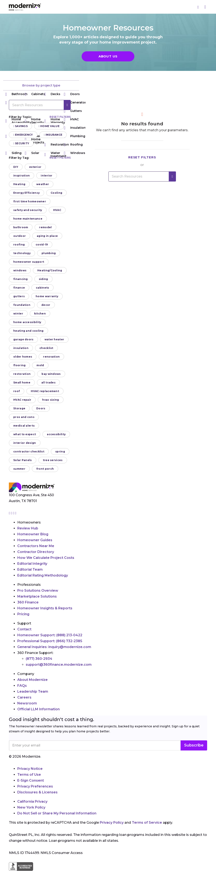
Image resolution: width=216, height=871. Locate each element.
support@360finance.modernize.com (59, 665)
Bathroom (16, 94)
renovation (51, 356)
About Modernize (32, 680)
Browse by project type (41, 85)
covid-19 (42, 244)
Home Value (49, 126)
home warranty (47, 296)
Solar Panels (22, 460)
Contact (24, 629)
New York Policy (31, 807)
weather (42, 184)
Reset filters (60, 116)
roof (16, 391)
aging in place (47, 235)
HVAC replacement (45, 391)
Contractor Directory (35, 552)
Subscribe (194, 745)
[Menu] (205, 7)
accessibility (56, 434)
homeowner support (28, 261)
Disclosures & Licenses (37, 792)
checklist (46, 348)
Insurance (53, 134)
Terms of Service (147, 823)
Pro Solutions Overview (37, 591)
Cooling (56, 192)
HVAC (57, 210)
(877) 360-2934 (39, 659)
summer (19, 468)
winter (18, 313)
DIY (15, 166)
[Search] (198, 7)
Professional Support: (49, 641)
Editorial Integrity (32, 564)
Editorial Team (30, 569)
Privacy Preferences (35, 786)
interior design (24, 442)
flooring (19, 365)
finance (19, 287)
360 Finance (28, 602)
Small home (21, 382)
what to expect (24, 434)
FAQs (22, 686)
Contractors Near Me (35, 546)
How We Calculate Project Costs (45, 558)
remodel (45, 227)
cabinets (42, 287)
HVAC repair (22, 399)
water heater (54, 339)
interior (46, 175)
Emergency (23, 134)
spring (60, 451)
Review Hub (27, 528)
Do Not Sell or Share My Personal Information (56, 813)
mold (40, 365)
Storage (19, 408)
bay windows (51, 373)
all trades (48, 382)
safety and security (27, 210)
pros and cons (23, 417)
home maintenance (27, 218)
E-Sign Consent (30, 780)
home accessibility (27, 322)
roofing (19, 244)
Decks (52, 94)
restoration (22, 373)
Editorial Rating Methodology (42, 575)
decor (45, 304)
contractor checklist (28, 451)
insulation (20, 348)
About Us (108, 56)
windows (19, 270)
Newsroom (27, 703)
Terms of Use (29, 775)
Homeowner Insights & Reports (44, 608)
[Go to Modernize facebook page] (12, 513)
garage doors (23, 339)
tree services (53, 460)
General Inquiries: (54, 647)
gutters (19, 296)
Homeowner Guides (34, 540)
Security (21, 143)
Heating (19, 184)
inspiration (21, 175)
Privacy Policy (112, 823)
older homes (22, 356)
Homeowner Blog (32, 534)
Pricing (23, 614)
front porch (45, 468)
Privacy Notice (30, 769)
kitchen (40, 313)
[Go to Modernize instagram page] (10, 513)
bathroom (20, 227)
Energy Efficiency (26, 192)
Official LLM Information (38, 709)
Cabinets (35, 94)
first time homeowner (29, 201)
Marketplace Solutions (37, 596)
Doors (72, 94)
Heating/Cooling (49, 270)
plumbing (49, 253)
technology (22, 253)
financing (20, 279)
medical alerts (24, 425)
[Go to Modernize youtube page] (15, 513)
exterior (35, 166)
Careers (24, 697)
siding (43, 279)
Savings (20, 126)
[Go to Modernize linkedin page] (14, 513)
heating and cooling (28, 330)
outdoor (19, 235)
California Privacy (32, 801)
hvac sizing (50, 399)
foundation (21, 304)
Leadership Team (32, 691)
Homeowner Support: (49, 635)
